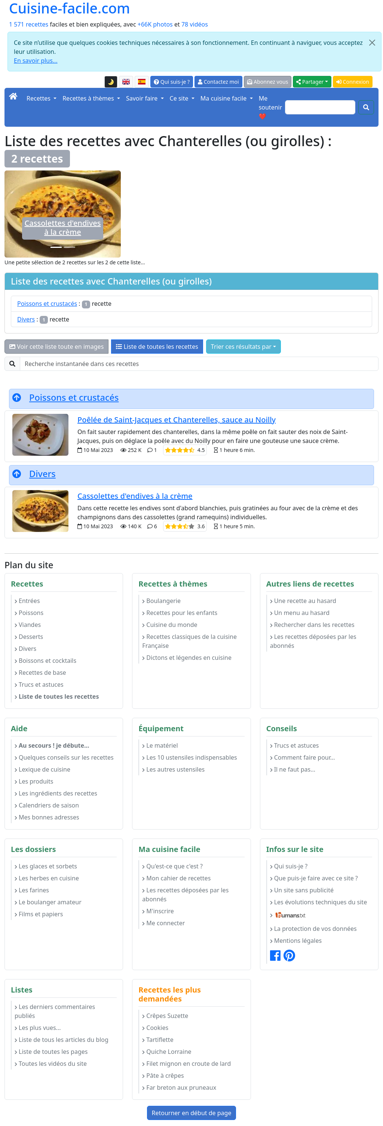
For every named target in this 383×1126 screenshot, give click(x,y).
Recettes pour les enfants (179, 613)
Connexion (352, 81)
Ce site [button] (180, 98)
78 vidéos (194, 24)
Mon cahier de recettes (176, 878)
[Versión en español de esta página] (142, 82)
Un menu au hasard (300, 613)
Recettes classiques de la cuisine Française (189, 641)
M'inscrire (158, 911)
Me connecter (163, 923)
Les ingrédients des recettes (56, 793)
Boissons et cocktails (45, 660)
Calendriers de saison (47, 805)
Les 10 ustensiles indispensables (189, 757)
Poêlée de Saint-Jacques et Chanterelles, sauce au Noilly (176, 420)
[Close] (372, 42)
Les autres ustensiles (173, 769)
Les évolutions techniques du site (318, 902)
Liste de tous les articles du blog (61, 1040)
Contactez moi (218, 81)
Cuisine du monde (169, 625)
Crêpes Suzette (165, 1016)
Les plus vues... (38, 1028)
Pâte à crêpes (163, 1075)
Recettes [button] (39, 98)
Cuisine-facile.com (69, 8)
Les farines (32, 890)
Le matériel (160, 745)
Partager (310, 81)
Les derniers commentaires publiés (55, 1011)
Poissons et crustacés (47, 303)
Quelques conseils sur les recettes (64, 757)
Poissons (29, 613)
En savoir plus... (36, 60)
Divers (26, 319)
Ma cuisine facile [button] (224, 98)
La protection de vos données (313, 929)
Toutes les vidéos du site (51, 1063)
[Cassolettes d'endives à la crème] (56, 247)
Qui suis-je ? (172, 81)
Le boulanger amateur (48, 902)
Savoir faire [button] (142, 98)
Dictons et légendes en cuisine (187, 657)
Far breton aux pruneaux (179, 1087)
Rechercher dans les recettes (312, 625)
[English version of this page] (126, 82)
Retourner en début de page (192, 1113)
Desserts (29, 637)
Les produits (34, 781)
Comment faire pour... (302, 757)
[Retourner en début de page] (16, 397)
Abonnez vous (267, 81)
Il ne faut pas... (292, 769)
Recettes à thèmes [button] (89, 98)
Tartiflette (157, 1040)
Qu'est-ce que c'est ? (172, 866)
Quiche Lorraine (166, 1051)
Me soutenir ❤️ (270, 107)
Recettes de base (40, 672)
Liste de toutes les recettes (157, 346)
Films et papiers (39, 914)
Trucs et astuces (39, 684)
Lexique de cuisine (42, 769)
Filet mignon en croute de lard (186, 1063)
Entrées (27, 601)
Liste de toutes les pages (51, 1051)
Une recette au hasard (303, 601)
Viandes (28, 625)
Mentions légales (296, 940)
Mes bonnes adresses (47, 817)
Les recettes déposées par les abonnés (313, 641)
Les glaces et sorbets (46, 866)
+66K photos (155, 24)
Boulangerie (161, 601)
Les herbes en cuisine (47, 878)
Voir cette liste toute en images (56, 346)
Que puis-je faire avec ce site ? (314, 878)
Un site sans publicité (302, 890)
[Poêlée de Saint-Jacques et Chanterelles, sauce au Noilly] (69, 247)
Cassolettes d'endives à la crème (63, 227)
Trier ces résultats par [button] (241, 346)
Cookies (155, 1028)
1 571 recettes (28, 24)
